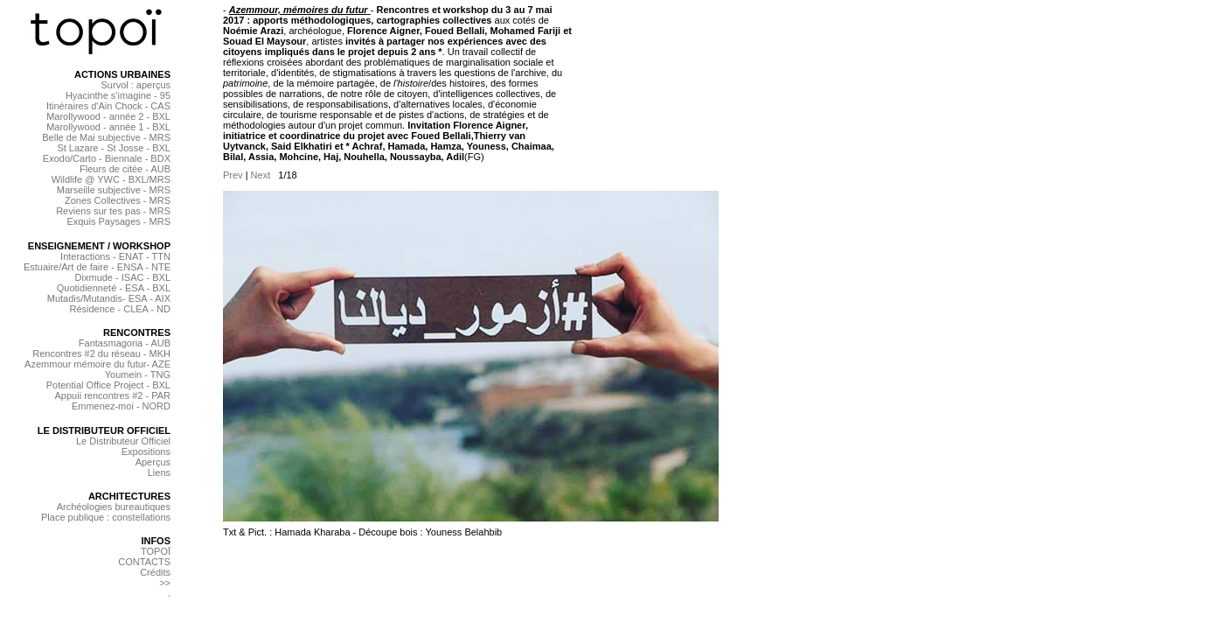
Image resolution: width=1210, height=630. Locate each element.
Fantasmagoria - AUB (124, 343)
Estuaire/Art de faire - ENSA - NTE (97, 267)
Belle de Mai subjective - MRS (106, 137)
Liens (159, 472)
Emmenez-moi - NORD (121, 406)
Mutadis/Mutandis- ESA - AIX (108, 298)
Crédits (155, 572)
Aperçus (153, 462)
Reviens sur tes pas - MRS (113, 211)
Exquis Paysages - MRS (118, 221)
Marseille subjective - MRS (113, 190)
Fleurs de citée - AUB (125, 169)
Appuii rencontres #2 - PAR (112, 395)
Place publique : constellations (105, 517)
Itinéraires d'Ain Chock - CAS (108, 106)
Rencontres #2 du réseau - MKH (101, 353)
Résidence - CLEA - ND (119, 309)
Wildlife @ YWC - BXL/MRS (111, 179)
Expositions (146, 451)
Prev (233, 175)
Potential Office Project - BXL (108, 385)
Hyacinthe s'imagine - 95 (118, 95)
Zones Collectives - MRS (117, 200)
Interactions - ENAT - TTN (115, 256)
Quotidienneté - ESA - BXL (113, 288)
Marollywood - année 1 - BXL (108, 127)
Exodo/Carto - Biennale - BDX (106, 158)
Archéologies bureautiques (113, 506)
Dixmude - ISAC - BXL (122, 277)
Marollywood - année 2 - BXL (108, 116)
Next (261, 175)
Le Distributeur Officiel (123, 441)
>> (164, 583)
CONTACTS (144, 561)
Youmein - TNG (137, 374)
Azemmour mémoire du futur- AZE (97, 364)
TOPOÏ (155, 551)
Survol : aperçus (135, 85)
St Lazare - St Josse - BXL (113, 148)
